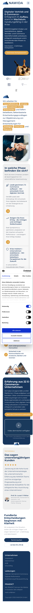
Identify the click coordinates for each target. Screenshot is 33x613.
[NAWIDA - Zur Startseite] (13, 3)
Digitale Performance (12, 576)
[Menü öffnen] (28, 3)
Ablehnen (16, 341)
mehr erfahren (10, 592)
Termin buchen (16, 540)
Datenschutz (9, 561)
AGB (6, 563)
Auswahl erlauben (16, 335)
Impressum (9, 558)
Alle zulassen (16, 330)
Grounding (9, 566)
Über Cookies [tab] (26, 276)
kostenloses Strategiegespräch (16, 52)
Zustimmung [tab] (6, 276)
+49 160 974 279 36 (16, 545)
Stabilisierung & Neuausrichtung (16, 579)
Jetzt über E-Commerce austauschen (19, 414)
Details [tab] (16, 276)
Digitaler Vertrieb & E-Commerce (16, 574)
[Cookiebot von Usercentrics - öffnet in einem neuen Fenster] (23, 271)
